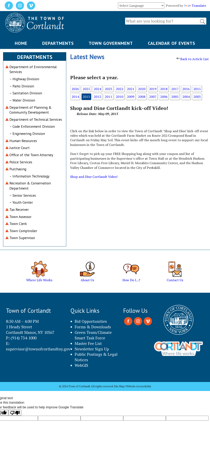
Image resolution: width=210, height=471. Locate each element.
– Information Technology (29, 176)
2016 (186, 89)
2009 (130, 96)
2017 (175, 89)
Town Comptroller (23, 230)
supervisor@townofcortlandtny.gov (38, 348)
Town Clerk (18, 223)
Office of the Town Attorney (31, 154)
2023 (108, 89)
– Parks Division (21, 86)
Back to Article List (193, 59)
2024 (97, 89)
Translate (195, 5)
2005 (175, 96)
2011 (108, 96)
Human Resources (23, 140)
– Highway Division (24, 79)
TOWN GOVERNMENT (111, 43)
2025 (86, 89)
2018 (164, 89)
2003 (197, 96)
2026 (75, 89)
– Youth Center (21, 202)
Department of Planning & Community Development (30, 110)
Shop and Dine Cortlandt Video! (94, 176)
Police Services (20, 162)
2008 (141, 96)
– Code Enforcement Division (32, 126)
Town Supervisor (22, 237)
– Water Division (22, 100)
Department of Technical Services (35, 119)
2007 (152, 96)
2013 (86, 96)
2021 (130, 89)
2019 (152, 89)
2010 (119, 96)
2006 (164, 96)
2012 (97, 96)
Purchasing (17, 169)
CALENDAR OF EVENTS (171, 43)
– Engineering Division (27, 133)
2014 (75, 96)
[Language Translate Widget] (141, 5)
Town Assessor (20, 216)
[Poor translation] (15, 413)
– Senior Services (22, 195)
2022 (119, 89)
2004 (186, 96)
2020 (141, 89)
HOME (21, 43)
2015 (197, 89)
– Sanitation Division (25, 93)
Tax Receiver (19, 209)
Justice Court (19, 147)
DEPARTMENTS (58, 43)
